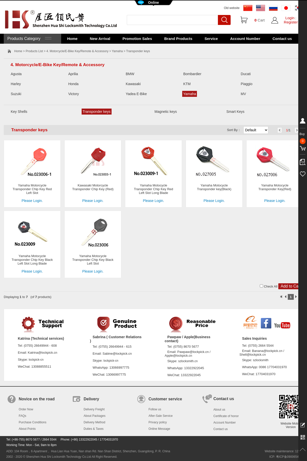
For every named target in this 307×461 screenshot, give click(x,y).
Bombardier (192, 74)
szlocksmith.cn (188, 361)
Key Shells (19, 112)
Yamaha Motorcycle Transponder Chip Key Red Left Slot (32, 189)
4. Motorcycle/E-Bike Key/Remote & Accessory (77, 51)
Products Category (28, 38)
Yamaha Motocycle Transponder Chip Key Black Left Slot (93, 259)
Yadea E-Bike (136, 94)
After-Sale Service (161, 416)
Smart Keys (235, 112)
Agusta (16, 74)
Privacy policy (158, 422)
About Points (27, 429)
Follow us (155, 409)
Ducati (246, 74)
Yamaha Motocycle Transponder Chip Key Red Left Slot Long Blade (153, 189)
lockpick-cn (36, 359)
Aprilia (73, 74)
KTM (187, 84)
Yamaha (117, 51)
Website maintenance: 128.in (284, 451)
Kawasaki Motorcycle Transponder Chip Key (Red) (93, 187)
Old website (232, 8)
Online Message (159, 429)
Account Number (245, 38)
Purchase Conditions (32, 422)
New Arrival (100, 38)
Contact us (282, 38)
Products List (34, 51)
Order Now (26, 409)
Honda (73, 84)
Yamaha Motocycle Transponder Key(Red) (274, 187)
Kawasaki (133, 84)
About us (219, 409)
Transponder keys (97, 112)
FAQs (22, 416)
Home (72, 38)
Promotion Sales (137, 38)
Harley (16, 84)
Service (211, 38)
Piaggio (247, 84)
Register (291, 22)
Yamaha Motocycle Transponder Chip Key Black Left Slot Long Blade (32, 259)
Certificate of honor (226, 416)
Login (290, 18)
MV (243, 94)
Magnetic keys (165, 112)
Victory (73, 94)
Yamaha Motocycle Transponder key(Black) (214, 187)
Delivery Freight (94, 409)
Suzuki (16, 94)
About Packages (94, 416)
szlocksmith (260, 360)
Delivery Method (94, 422)
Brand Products (178, 38)
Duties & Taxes (94, 429)
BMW (130, 74)
